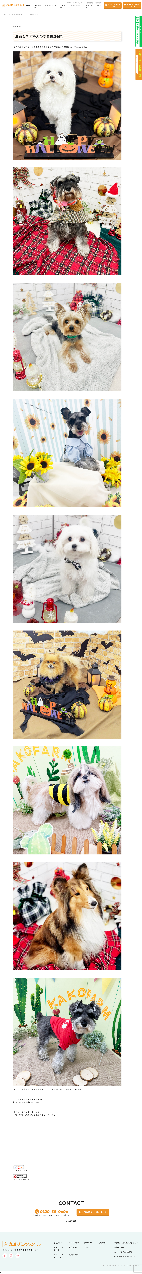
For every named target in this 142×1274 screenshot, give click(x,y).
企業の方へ (119, 1247)
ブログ (10, 14)
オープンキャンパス (75, 6)
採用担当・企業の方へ (94, 3)
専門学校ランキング (21, 1179)
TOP (4, 14)
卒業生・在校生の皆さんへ (126, 1242)
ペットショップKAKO (124, 1256)
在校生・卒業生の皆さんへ (75, 3)
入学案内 (62, 6)
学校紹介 (28, 6)
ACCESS (72, 1220)
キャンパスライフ (51, 6)
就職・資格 (89, 6)
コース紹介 (38, 6)
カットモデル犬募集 (123, 1251)
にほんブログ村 (20, 1170)
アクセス (98, 6)
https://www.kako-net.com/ (26, 1102)
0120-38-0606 (54, 1211)
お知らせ (88, 1242)
